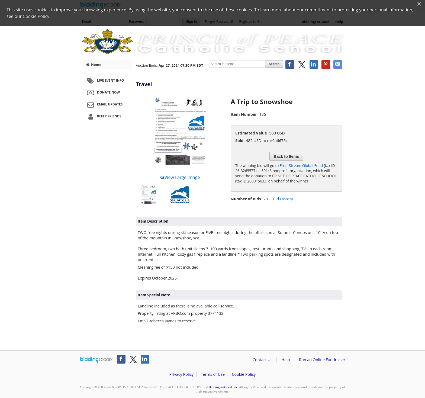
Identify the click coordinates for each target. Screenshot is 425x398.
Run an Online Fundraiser (322, 359)
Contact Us (262, 359)
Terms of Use (213, 374)
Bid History (283, 198)
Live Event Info (105, 81)
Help (285, 359)
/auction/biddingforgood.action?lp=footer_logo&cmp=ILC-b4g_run (96, 360)
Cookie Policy (244, 374)
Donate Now (103, 93)
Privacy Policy (181, 374)
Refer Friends (103, 116)
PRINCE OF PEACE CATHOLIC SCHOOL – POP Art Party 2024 (212, 41)
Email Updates (104, 105)
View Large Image (180, 177)
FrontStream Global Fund (301, 165)
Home (93, 64)
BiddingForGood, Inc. (224, 387)
